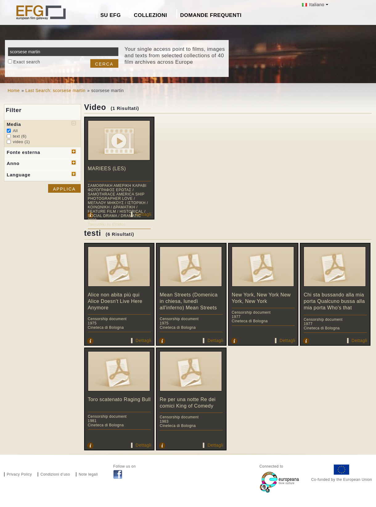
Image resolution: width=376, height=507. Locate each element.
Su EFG (110, 15)
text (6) (20, 136)
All (15, 130)
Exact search (26, 61)
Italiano (313, 4)
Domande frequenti (211, 15)
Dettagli (143, 214)
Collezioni (150, 15)
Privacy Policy (19, 474)
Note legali (88, 474)
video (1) (21, 141)
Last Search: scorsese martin (55, 90)
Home (14, 90)
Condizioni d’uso (55, 474)
